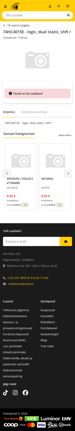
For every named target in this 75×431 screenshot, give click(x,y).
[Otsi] (68, 15)
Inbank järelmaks (14, 352)
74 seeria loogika (18, 25)
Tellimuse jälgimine (16, 310)
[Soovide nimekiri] (58, 6)
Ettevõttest (48, 322)
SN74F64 (47, 179)
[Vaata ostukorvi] (67, 6)
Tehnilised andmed (34, 112)
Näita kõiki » (65, 135)
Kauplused (48, 310)
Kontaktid (47, 316)
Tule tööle (47, 346)
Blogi (44, 340)
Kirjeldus (9, 112)
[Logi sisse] (50, 6)
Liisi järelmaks (12, 346)
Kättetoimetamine (15, 316)
